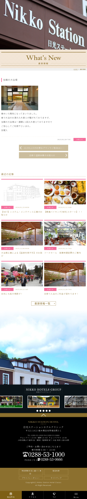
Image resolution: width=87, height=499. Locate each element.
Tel (54, 497)
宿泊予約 (11, 497)
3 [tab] (43, 411)
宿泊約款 (56, 471)
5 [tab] (50, 411)
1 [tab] (37, 411)
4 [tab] (46, 411)
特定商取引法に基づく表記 (31, 472)
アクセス (32, 497)
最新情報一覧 (43, 303)
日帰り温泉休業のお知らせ (42, 155)
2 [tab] (40, 411)
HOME (76, 69)
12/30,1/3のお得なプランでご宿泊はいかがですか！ (46, 147)
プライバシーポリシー (31, 478)
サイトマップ (56, 478)
